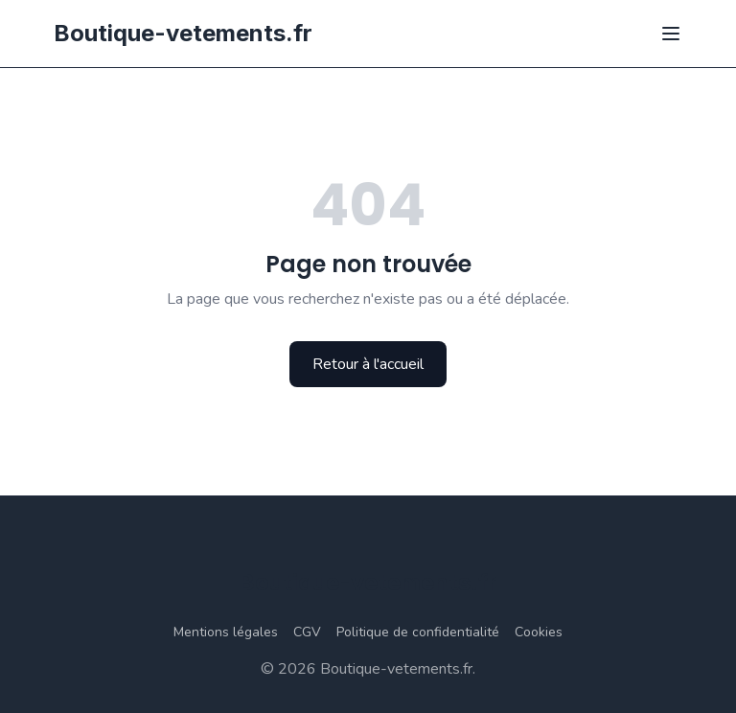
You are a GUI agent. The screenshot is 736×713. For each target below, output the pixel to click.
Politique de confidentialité (417, 632)
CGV (307, 632)
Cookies (539, 632)
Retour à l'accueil (368, 364)
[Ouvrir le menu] (671, 33)
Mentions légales (225, 632)
